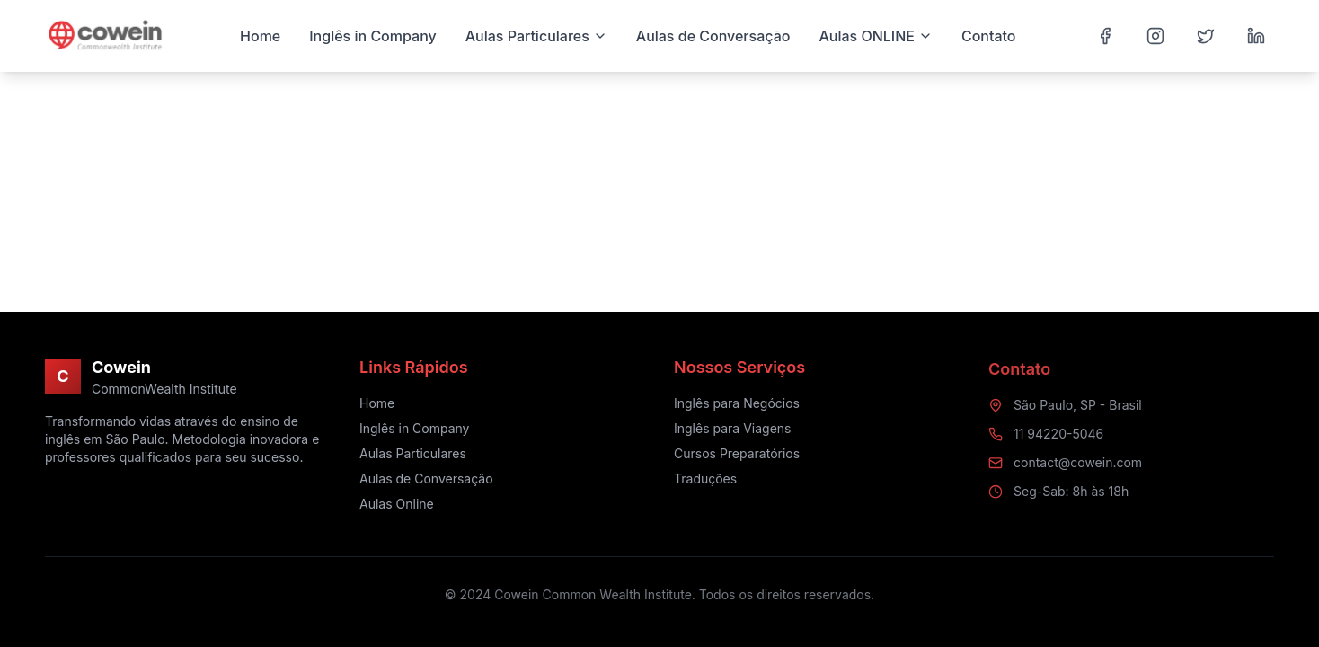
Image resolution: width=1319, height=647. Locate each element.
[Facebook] (1105, 36)
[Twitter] (1206, 36)
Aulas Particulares (412, 453)
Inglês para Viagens (732, 430)
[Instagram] (1155, 36)
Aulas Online (396, 503)
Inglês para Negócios (737, 404)
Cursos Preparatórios (737, 455)
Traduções (705, 480)
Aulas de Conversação (426, 478)
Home (376, 403)
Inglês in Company (414, 428)
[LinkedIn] (1256, 36)
